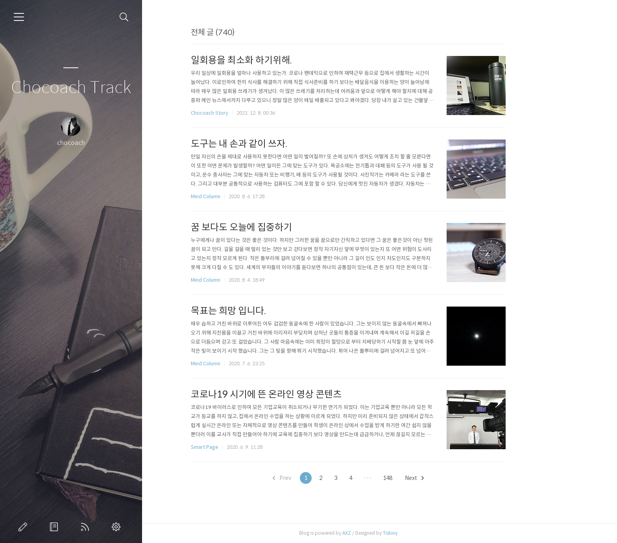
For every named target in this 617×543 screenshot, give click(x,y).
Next (445, 478)
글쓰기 (24, 527)
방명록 (55, 527)
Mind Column (236, 196)
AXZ (377, 533)
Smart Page (235, 447)
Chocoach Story (240, 113)
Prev (313, 478)
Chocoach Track (71, 87)
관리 (117, 527)
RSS (86, 527)
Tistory (421, 533)
